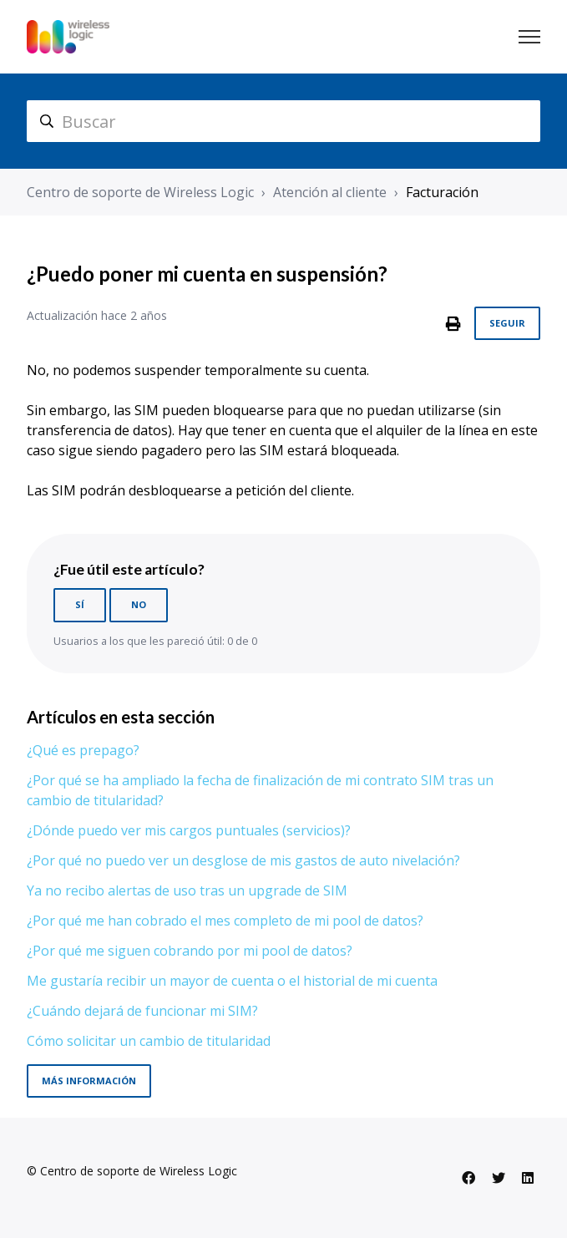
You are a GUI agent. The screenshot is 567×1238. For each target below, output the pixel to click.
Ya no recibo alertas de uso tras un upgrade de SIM (187, 890)
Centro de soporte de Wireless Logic (140, 192)
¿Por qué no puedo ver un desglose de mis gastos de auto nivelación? (243, 860)
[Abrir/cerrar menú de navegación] (529, 37)
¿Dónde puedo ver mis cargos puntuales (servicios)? (189, 830)
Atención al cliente (330, 192)
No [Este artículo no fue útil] (138, 604)
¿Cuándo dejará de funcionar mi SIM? (142, 1011)
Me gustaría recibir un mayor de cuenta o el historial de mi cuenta (232, 981)
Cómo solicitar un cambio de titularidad (149, 1041)
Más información (89, 1080)
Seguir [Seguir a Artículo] (507, 323)
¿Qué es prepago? (83, 750)
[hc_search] (283, 121)
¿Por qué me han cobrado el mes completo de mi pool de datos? (225, 920)
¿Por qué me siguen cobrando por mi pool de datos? (189, 950)
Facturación (442, 192)
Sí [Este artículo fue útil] (79, 604)
